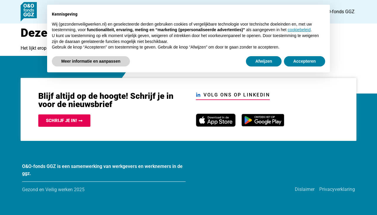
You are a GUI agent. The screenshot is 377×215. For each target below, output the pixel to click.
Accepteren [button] (304, 61)
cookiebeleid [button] (299, 29)
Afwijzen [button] (263, 61)
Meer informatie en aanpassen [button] (90, 61)
